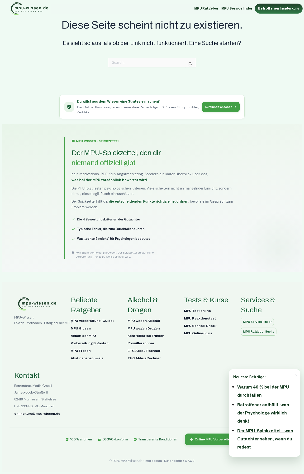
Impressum (153, 461)
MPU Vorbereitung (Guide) (92, 320)
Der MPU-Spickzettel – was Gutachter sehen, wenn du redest (265, 439)
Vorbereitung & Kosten (90, 343)
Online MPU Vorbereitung (211, 439)
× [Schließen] (296, 375)
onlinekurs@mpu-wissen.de (37, 413)
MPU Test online (197, 310)
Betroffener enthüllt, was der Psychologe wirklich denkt (263, 413)
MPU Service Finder (258, 321)
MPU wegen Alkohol (144, 320)
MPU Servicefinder (236, 8)
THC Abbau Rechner (144, 357)
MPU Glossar (81, 328)
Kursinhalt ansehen (219, 107)
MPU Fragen (81, 350)
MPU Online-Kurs (198, 333)
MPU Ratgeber (206, 8)
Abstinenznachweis (87, 357)
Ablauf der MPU (83, 335)
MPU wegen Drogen (144, 328)
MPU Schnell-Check (200, 325)
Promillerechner (141, 343)
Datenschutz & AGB (179, 461)
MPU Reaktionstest (200, 318)
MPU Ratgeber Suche (259, 331)
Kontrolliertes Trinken (146, 335)
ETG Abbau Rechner (144, 350)
